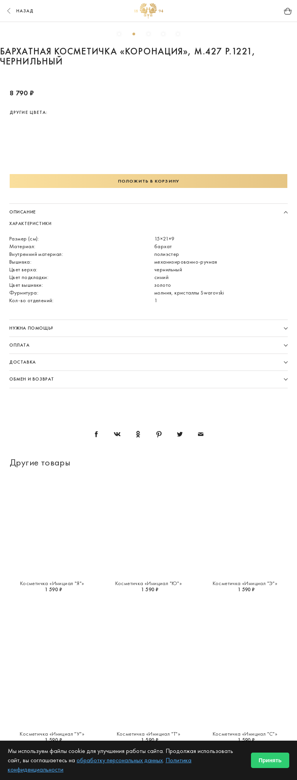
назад (19, 11)
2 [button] (133, 34)
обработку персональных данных (120, 760)
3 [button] (148, 34)
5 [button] (178, 34)
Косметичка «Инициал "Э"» (245, 583)
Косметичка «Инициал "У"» (52, 733)
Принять (270, 760)
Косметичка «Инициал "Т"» (149, 733)
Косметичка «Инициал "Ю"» (148, 583)
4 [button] (163, 34)
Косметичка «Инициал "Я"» (52, 583)
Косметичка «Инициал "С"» (245, 733)
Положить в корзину (148, 181)
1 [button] (119, 34)
